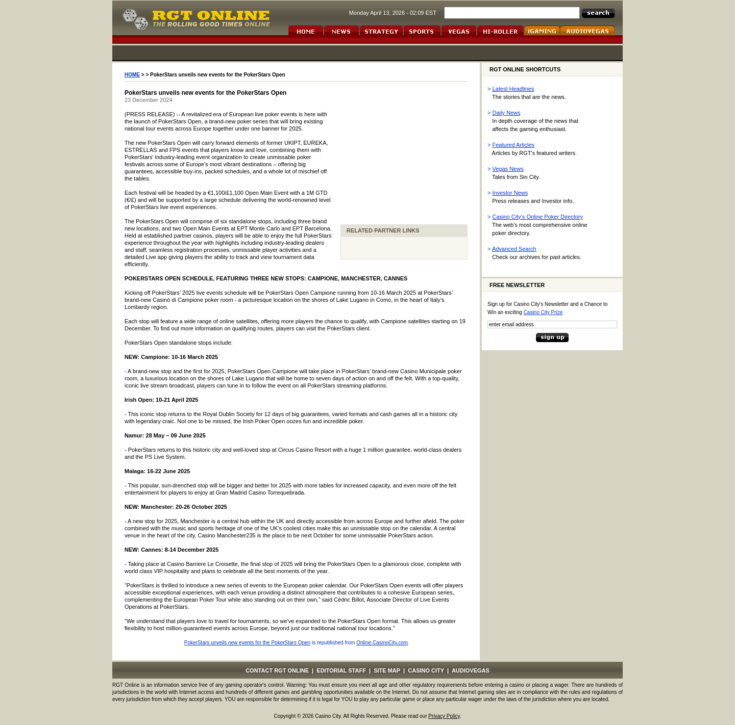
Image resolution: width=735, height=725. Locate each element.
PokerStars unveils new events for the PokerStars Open (247, 642)
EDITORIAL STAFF (341, 670)
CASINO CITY (426, 670)
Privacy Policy (444, 716)
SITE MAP (387, 670)
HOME (132, 74)
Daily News (507, 113)
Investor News (510, 193)
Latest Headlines (513, 89)
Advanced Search (514, 249)
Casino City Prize (543, 312)
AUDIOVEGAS (470, 670)
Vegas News (508, 169)
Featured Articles (514, 145)
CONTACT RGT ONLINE (277, 670)
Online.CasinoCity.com (382, 642)
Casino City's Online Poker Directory (538, 217)
